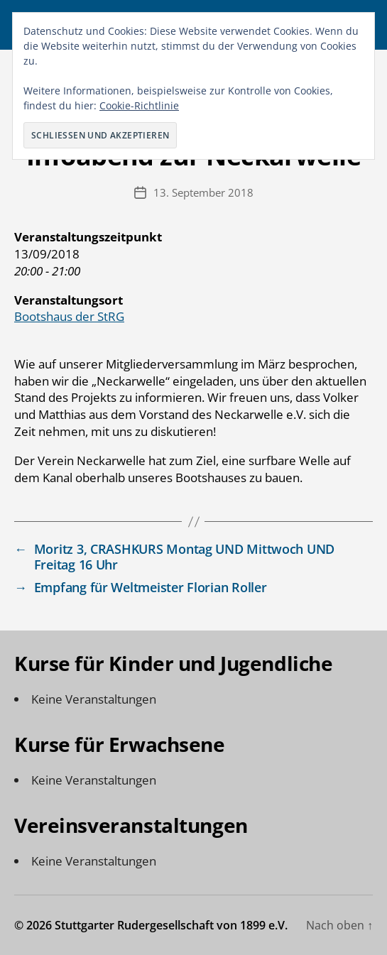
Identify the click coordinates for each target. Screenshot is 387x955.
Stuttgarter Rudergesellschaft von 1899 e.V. (171, 925)
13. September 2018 (203, 192)
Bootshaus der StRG (69, 316)
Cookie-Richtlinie (139, 105)
